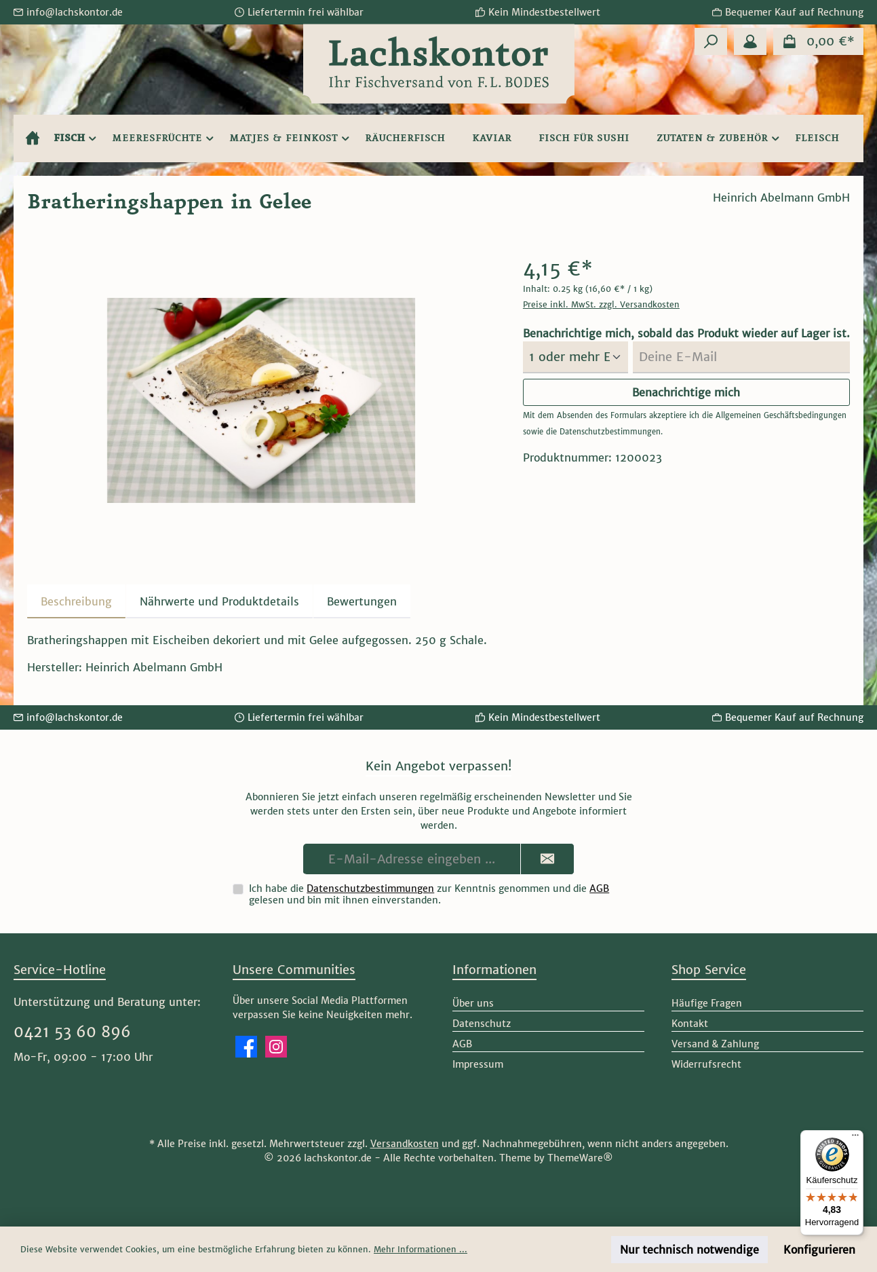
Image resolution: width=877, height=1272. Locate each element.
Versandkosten (404, 1144)
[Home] (32, 138)
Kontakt (689, 1023)
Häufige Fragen (706, 1003)
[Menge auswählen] (575, 357)
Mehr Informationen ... (420, 1249)
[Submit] (547, 859)
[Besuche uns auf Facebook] (246, 1046)
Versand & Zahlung (715, 1044)
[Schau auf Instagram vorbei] (276, 1046)
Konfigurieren (819, 1249)
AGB (599, 888)
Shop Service (708, 969)
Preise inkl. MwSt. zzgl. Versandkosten (601, 304)
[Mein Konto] (750, 41)
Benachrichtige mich (686, 392)
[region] (261, 400)
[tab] (76, 601)
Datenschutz (481, 1023)
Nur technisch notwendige (689, 1249)
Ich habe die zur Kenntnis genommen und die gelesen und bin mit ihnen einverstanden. (429, 894)
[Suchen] (711, 41)
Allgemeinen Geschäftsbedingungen (781, 415)
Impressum (477, 1064)
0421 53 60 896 (72, 1031)
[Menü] (855, 1138)
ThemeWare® (580, 1158)
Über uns (473, 1003)
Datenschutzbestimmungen (610, 431)
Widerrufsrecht (706, 1064)
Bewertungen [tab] (362, 601)
